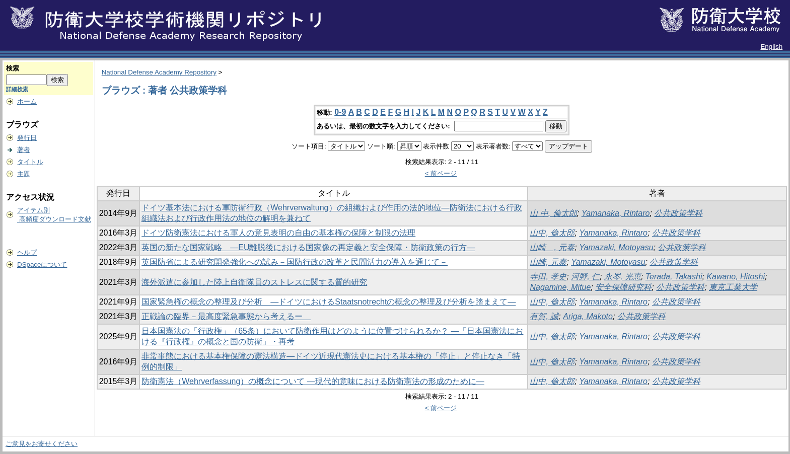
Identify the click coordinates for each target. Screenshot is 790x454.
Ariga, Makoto (588, 316)
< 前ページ (441, 173)
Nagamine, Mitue (560, 287)
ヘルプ (27, 252)
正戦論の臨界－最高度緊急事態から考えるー (226, 316)
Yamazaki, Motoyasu (616, 247)
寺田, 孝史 (548, 276)
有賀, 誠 (544, 316)
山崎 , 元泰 (552, 247)
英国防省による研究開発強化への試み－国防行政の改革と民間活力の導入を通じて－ (294, 262)
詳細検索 (17, 89)
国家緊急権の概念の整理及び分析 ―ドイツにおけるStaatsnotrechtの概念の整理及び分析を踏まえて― (328, 301)
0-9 (340, 112)
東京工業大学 (733, 287)
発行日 (27, 137)
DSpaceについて (42, 264)
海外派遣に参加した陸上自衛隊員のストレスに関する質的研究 (254, 282)
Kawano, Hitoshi (735, 276)
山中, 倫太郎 (552, 233)
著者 (23, 150)
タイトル (30, 162)
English (771, 46)
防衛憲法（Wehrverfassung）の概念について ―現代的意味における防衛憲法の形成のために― (312, 381)
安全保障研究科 (623, 287)
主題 (23, 174)
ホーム (27, 101)
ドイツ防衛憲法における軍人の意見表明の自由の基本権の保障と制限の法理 (278, 233)
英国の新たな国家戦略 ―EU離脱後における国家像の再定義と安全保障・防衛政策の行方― (308, 247)
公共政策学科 (678, 213)
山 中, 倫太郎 (553, 213)
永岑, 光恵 (622, 276)
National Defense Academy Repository (159, 72)
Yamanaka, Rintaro (616, 213)
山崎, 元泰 (548, 262)
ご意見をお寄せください (42, 443)
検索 (12, 68)
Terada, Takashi (673, 276)
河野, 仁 (585, 276)
